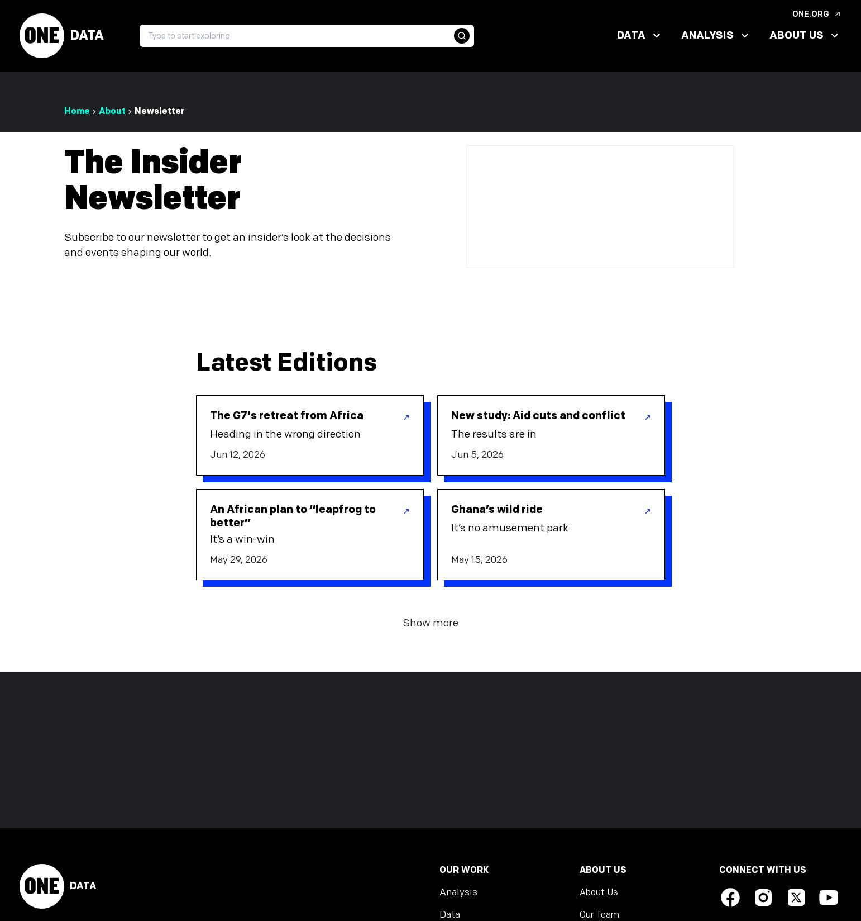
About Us (599, 892)
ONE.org (816, 14)
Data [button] (640, 35)
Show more (430, 623)
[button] (462, 36)
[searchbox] (307, 36)
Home (77, 111)
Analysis (458, 892)
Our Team (599, 915)
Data (62, 35)
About (112, 111)
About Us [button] (805, 35)
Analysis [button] (716, 35)
